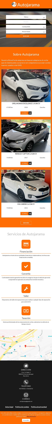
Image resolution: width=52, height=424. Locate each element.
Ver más (26, 223)
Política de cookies (22, 407)
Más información (31, 416)
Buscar (26, 36)
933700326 (22, 388)
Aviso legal (9, 407)
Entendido (26, 420)
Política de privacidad (39, 407)
